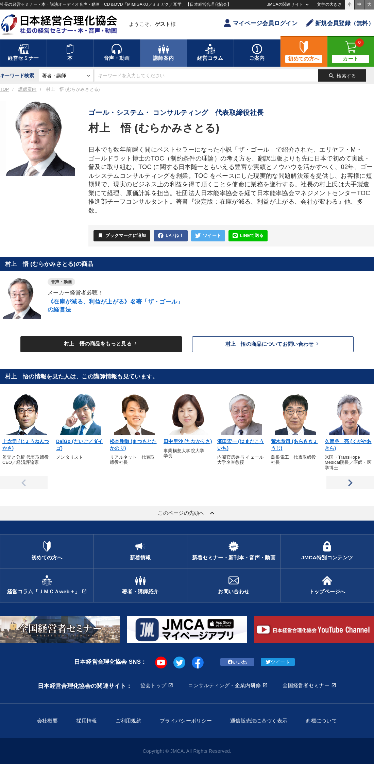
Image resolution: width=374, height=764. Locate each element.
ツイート (208, 236)
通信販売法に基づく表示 (258, 721)
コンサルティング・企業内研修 (224, 685)
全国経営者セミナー (306, 685)
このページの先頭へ (187, 513)
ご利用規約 (128, 721)
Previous (24, 482)
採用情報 (86, 721)
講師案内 (27, 89)
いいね (237, 662)
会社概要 (47, 721)
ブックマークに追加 (122, 236)
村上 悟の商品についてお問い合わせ (273, 344)
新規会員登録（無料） (340, 23)
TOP (4, 89)
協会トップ (153, 685)
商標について (321, 721)
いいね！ (171, 236)
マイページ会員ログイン (260, 23)
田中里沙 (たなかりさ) (188, 441)
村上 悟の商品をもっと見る (101, 343)
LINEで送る (248, 236)
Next (350, 482)
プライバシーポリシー (186, 721)
